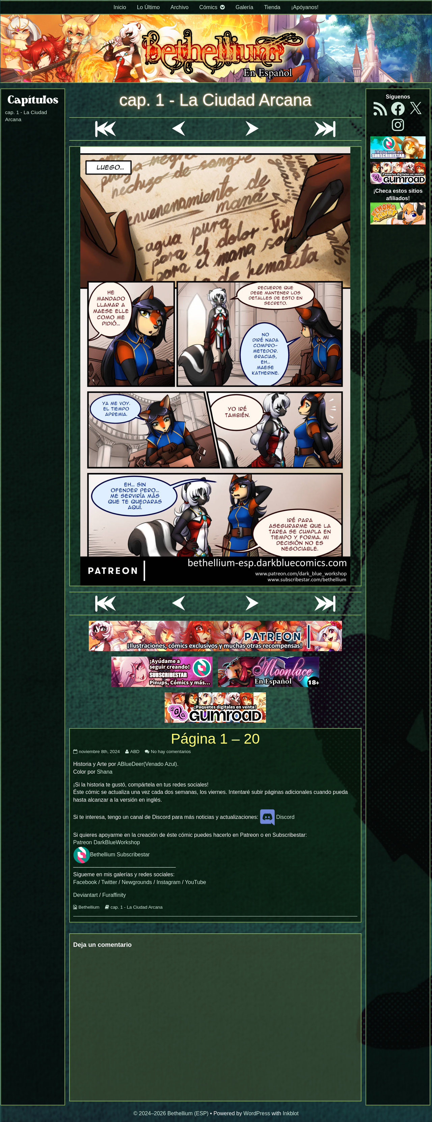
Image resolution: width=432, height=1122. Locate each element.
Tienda (272, 7)
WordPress (256, 1113)
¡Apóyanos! (305, 7)
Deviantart (85, 895)
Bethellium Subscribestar (111, 854)
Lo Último (148, 7)
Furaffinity (114, 895)
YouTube (195, 882)
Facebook (85, 882)
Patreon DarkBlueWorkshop (106, 842)
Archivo (179, 7)
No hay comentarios (171, 751)
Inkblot (291, 1113)
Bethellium (88, 907)
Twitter (109, 882)
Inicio (119, 7)
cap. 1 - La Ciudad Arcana (215, 99)
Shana (104, 772)
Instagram (169, 882)
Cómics (208, 7)
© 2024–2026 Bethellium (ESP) (171, 1113)
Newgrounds (137, 882)
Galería (244, 7)
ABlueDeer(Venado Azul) (147, 764)
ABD (134, 751)
